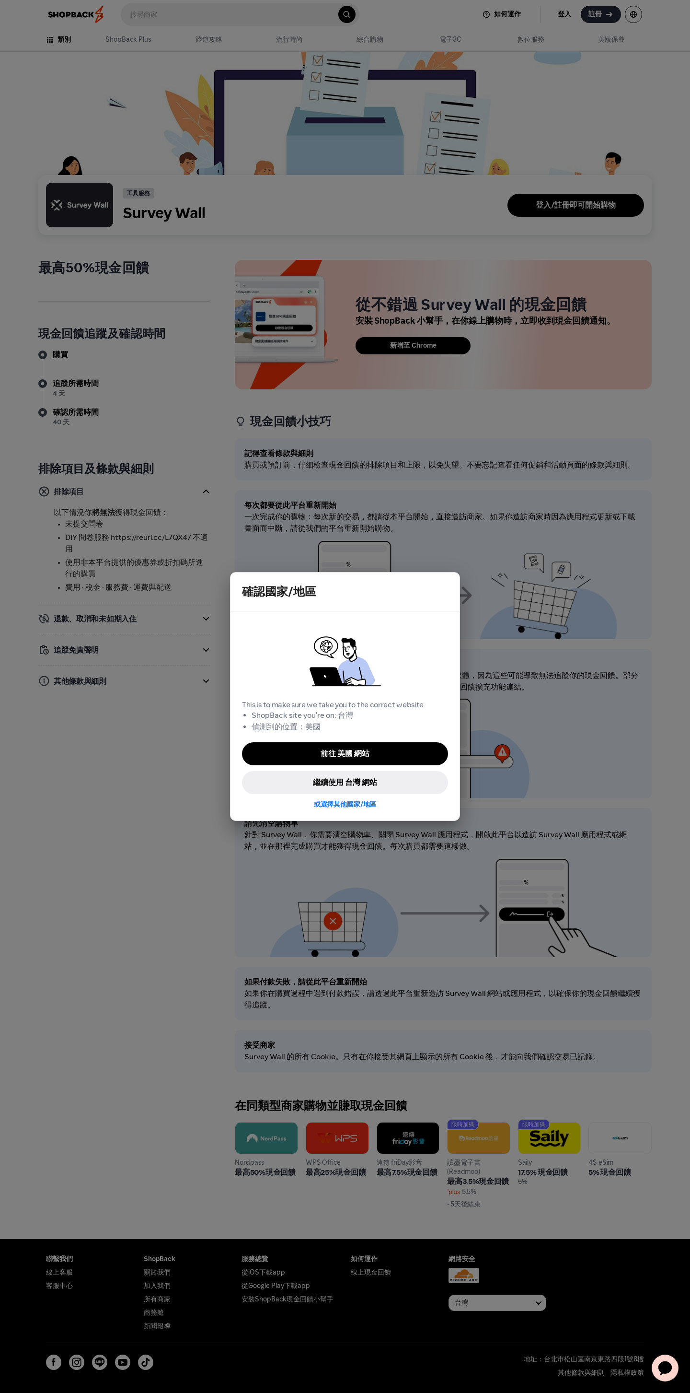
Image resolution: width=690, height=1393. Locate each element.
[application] (665, 1368)
